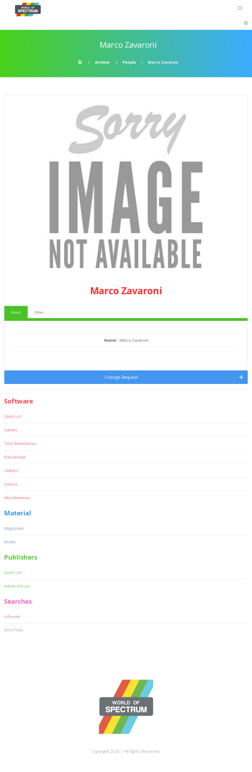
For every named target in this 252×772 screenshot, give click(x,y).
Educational (14, 457)
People (129, 62)
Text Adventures (20, 443)
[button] (246, 23)
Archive (102, 62)
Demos (11, 484)
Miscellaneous (17, 497)
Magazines (14, 528)
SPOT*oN (13, 630)
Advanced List (17, 586)
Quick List (13, 416)
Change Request (121, 377)
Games (10, 429)
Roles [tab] (39, 312)
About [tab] (16, 312)
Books (10, 541)
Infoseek (12, 616)
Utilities (11, 470)
